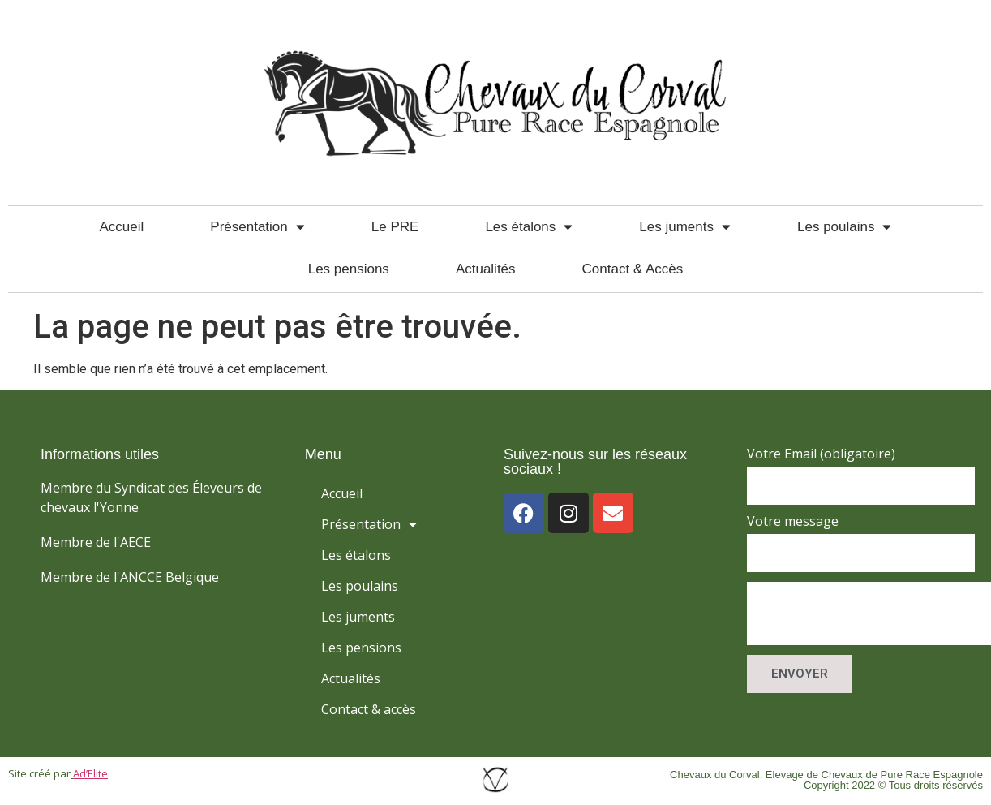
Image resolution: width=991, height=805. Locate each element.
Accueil (122, 227)
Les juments (685, 227)
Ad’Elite (90, 773)
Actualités (486, 269)
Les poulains (844, 227)
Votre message (793, 522)
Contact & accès (368, 709)
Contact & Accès (633, 269)
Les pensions (348, 269)
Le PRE (395, 227)
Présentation (257, 227)
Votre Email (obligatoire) (821, 455)
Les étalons (529, 227)
